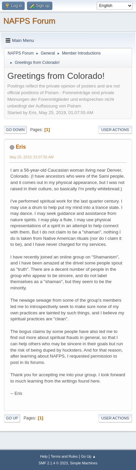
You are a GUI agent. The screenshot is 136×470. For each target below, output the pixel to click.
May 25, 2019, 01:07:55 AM (32, 157)
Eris (21, 147)
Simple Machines (83, 463)
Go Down (15, 130)
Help (43, 456)
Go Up (12, 418)
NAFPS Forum (29, 20)
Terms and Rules (64, 456)
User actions (115, 130)
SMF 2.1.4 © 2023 (53, 463)
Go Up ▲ (88, 456)
